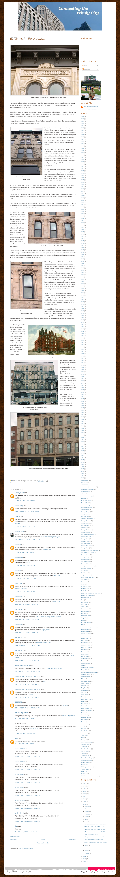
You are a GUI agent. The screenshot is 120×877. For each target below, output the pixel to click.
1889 (82, 189)
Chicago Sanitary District (87, 552)
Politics (83, 701)
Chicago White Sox (86, 568)
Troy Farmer (19, 557)
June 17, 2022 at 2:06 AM (25, 734)
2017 (82, 473)
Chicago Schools (85, 554)
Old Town (83, 692)
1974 (82, 383)
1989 (82, 414)
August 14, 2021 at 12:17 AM (27, 619)
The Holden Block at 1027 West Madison (27, 39)
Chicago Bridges (85, 511)
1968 (82, 369)
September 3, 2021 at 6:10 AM (27, 645)
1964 (82, 360)
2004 (82, 444)
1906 (82, 229)
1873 (82, 155)
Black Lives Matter (86, 500)
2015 (82, 469)
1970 (82, 374)
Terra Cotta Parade (86, 749)
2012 (82, 462)
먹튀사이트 (56, 575)
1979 (82, 394)
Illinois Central (85, 631)
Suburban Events (85, 744)
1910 (82, 238)
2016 (82, 471)
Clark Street (84, 572)
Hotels (83, 620)
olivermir (18, 516)
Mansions (83, 660)
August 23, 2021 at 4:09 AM (26, 632)
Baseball (83, 498)
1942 (82, 311)
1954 (82, 338)
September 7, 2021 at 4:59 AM (27, 661)
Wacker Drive (84, 764)
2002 (82, 439)
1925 (82, 272)
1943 (82, 313)
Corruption (84, 579)
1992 (82, 421)
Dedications (84, 591)
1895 (82, 204)
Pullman (83, 712)
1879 (82, 166)
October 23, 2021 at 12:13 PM (27, 671)
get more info (47, 550)
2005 (82, 446)
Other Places (84, 694)
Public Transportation (86, 710)
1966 (82, 365)
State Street (84, 735)
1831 (82, 116)
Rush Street (84, 724)
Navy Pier (83, 688)
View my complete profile (89, 109)
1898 (82, 211)
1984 (82, 405)
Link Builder (19, 583)
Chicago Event (85, 523)
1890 (82, 193)
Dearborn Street (85, 588)
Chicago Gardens (85, 530)
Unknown (18, 544)
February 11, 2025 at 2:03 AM (27, 795)
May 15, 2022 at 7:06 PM (25, 718)
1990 (82, 417)
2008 (82, 453)
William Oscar (19, 531)
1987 (82, 412)
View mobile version (43, 843)
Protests (83, 706)
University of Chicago (87, 758)
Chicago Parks (85, 539)
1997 (82, 428)
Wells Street (84, 771)
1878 (82, 164)
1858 (82, 128)
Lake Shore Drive (85, 645)
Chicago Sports (85, 559)
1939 (82, 304)
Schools (83, 726)
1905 (82, 227)
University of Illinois (86, 760)
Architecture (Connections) (88, 487)
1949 (82, 326)
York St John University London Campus (48, 617)
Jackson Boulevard (86, 633)
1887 (82, 184)
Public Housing (85, 708)
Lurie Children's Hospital (91, 834)
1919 (82, 259)
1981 (82, 399)
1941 (82, 308)
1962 (82, 356)
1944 (82, 315)
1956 (82, 342)
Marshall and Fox (85, 663)
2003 (82, 441)
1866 (82, 146)
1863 (82, 139)
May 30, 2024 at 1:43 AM (25, 743)
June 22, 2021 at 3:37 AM (25, 591)
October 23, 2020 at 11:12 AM (27, 539)
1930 (82, 283)
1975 (82, 385)
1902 (82, 220)
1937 (82, 299)
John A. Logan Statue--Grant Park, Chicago (95, 842)
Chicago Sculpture (86, 557)
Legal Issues (84, 654)
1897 (82, 209)
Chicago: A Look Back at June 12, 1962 (94, 829)
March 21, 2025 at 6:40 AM (26, 832)
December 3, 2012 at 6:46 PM (27, 511)
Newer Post (13, 839)
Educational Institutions (87, 595)
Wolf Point (84, 773)
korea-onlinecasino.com (22, 665)
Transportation (85, 755)
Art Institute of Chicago (87, 489)
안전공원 (30, 694)
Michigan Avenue (85, 674)
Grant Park (84, 604)
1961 (82, 353)
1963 (82, 358)
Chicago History (85, 532)
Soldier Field (84, 733)
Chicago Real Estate (86, 545)
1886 (82, 182)
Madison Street (85, 658)
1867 (82, 148)
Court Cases (84, 581)
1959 (82, 349)
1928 (82, 279)
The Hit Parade (85, 751)
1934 (82, 292)
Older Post (72, 839)
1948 (82, 324)
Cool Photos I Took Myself (88, 577)
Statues (83, 737)
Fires (82, 600)
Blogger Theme (85, 872)
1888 (82, 186)
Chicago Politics (85, 543)
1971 (82, 376)
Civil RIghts (84, 570)
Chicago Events (85, 525)
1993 (82, 423)
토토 (28, 563)
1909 (82, 236)
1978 (82, 392)
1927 (82, 277)
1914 (82, 247)
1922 (82, 265)
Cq (16, 826)
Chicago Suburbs (85, 563)
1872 (82, 152)
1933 (82, 290)
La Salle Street (85, 638)
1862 (82, 137)
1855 (82, 123)
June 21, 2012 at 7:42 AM (25, 501)
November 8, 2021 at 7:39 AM (27, 697)
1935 (82, 295)
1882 (82, 173)
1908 (82, 234)
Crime (83, 584)
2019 (82, 478)
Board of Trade (85, 502)
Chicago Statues (85, 561)
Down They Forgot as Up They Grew (91, 593)
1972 (82, 378)
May (86, 845)
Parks (82, 697)
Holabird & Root (85, 615)
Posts (84, 65)
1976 (82, 387)
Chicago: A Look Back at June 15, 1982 (94, 826)
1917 (82, 254)
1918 (82, 256)
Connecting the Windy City (23, 872)
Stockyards (84, 739)
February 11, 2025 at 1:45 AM (27, 756)
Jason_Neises (19, 493)
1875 (82, 157)
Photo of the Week (86, 699)
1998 (82, 430)
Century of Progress (86, 505)
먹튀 (44, 681)
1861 (82, 134)
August (87, 816)
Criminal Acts (84, 586)
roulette (17, 524)
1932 (82, 288)
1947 (82, 322)
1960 (82, 351)
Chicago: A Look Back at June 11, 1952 (94, 831)
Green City (84, 606)
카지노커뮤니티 (20, 748)
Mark (16, 739)
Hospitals (83, 618)
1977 (82, 389)
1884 (82, 177)
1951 (82, 331)
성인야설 (65, 705)
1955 (82, 340)
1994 (82, 426)
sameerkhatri (19, 609)
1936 (82, 297)
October (87, 811)
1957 (82, 344)
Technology (84, 746)
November (87, 809)
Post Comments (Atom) (26, 849)
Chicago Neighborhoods (87, 534)
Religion (83, 721)
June (86, 821)
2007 (82, 450)
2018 (82, 475)
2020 (84, 783)
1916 (82, 252)
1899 (82, 213)
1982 (82, 401)
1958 (82, 347)
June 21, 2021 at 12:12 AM (25, 578)
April (86, 848)
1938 (82, 301)
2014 (82, 466)
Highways (84, 613)
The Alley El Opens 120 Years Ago (93, 839)
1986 (82, 410)
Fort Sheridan (84, 602)
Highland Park (85, 611)
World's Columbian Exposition (89, 776)
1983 (82, 403)
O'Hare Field (84, 690)
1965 (82, 362)
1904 (82, 225)
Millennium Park (85, 681)
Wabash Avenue (85, 762)
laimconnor (18, 596)
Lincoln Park (84, 656)
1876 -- (83, 159)
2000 (82, 435)
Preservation (84, 703)
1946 (82, 320)
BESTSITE (18, 702)
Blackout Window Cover (43, 642)
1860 (82, 132)
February (87, 853)
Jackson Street (85, 636)
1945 (82, 317)
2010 (82, 457)
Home (43, 839)
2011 (82, 459)
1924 (82, 270)
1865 (82, 143)
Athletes (83, 493)
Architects (84, 482)
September (87, 814)
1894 (82, 202)
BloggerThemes (96, 872)
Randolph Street (85, 717)
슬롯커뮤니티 (19, 774)
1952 (82, 333)
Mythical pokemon (21, 588)
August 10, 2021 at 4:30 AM (26, 604)
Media (83, 665)
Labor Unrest (84, 640)
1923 (82, 268)
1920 (82, 261)
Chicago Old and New (91, 106)
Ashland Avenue (85, 491)
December (87, 806)
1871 (82, 150)
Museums (83, 685)
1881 (82, 170)
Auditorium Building (86, 496)
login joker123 (57, 601)
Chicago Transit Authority (88, 566)
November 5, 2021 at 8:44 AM (27, 684)
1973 (82, 380)
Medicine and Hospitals (87, 667)
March (86, 850)
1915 (82, 250)
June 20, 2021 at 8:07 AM (25, 565)
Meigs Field (84, 669)
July (86, 819)
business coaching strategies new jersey (27, 676)
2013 (82, 464)
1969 (82, 371)
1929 (82, 281)
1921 (82, 263)
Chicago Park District (86, 536)
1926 (82, 274)
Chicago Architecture (86, 507)
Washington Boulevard (87, 767)
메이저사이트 (34, 729)
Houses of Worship (86, 622)
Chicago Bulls (85, 514)
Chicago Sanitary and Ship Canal (89, 550)
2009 (82, 455)
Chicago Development (87, 518)
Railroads (83, 715)
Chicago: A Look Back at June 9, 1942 (94, 837)
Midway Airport (85, 676)
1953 (82, 335)
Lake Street (84, 649)
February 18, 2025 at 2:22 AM (27, 808)
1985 (82, 408)
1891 (82, 195)
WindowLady (19, 506)
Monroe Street (85, 683)
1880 (82, 168)
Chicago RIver (85, 548)
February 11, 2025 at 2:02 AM (27, 782)
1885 (82, 180)
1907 (82, 231)
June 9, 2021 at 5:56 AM (25, 552)
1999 (82, 432)
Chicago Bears (85, 509)
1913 (82, 245)
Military (83, 678)
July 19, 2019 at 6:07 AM (25, 527)
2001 (82, 437)
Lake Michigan (85, 642)
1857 (82, 125)
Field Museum (85, 597)
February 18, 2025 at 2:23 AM (27, 821)
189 (82, 191)
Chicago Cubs (85, 516)
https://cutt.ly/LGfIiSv (21, 713)
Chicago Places (85, 541)
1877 (82, 161)
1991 (82, 419)
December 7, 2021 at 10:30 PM (27, 708)
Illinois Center (85, 629)
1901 (82, 218)
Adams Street (84, 480)
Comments (86, 69)
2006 (82, 448)
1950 (82, 329)
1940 (82, 306)
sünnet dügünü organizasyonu (50, 537)
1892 (82, 198)
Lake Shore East (85, 647)
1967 (82, 367)
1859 (82, 130)
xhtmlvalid (111, 872)
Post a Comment (15, 836)
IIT (82, 624)
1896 (82, 207)
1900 (82, 216)
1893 (82, 200)
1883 (82, 175)
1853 (82, 121)
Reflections (84, 719)
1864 (82, 141)
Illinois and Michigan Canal (88, 627)
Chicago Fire (84, 527)
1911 (82, 241)
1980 (82, 396)
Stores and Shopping (86, 742)
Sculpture (83, 728)
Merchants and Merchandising (89, 672)
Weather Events (85, 769)
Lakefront (83, 651)
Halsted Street (85, 609)
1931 (82, 286)
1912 (82, 243)
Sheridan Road (85, 730)
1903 (82, 222)
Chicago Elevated (85, 520)
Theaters (83, 753)
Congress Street (85, 575)
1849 (82, 119)
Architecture (84, 484)
